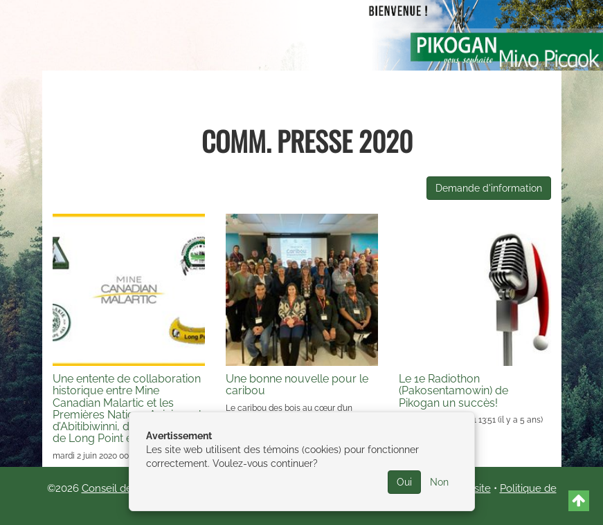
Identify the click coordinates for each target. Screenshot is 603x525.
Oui (404, 482)
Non (439, 482)
